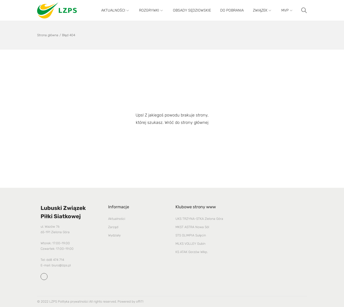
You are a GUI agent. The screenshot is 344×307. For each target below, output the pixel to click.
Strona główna (47, 35)
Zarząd (113, 227)
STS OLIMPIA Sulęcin (190, 235)
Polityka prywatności (73, 302)
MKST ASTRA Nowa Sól (192, 227)
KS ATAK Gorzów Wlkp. (191, 252)
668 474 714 (55, 260)
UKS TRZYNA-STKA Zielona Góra (199, 219)
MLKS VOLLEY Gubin (190, 244)
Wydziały (114, 235)
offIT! (139, 302)
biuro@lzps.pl (61, 265)
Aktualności (116, 219)
